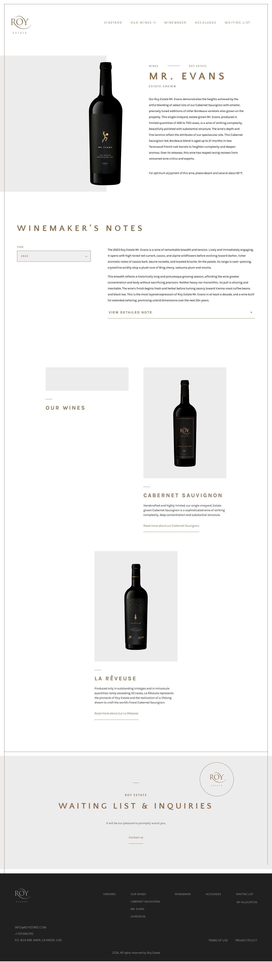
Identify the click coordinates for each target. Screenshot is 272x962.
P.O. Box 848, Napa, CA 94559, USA (38, 941)
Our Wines (143, 23)
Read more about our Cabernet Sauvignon (171, 526)
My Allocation (247, 903)
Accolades (205, 23)
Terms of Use (218, 941)
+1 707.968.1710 (24, 934)
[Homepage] (21, 25)
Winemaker (175, 23)
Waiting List (238, 23)
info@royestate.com (30, 928)
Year (20, 248)
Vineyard (113, 23)
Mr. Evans (137, 909)
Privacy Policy (246, 941)
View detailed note (181, 313)
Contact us (136, 838)
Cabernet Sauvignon (145, 902)
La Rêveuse (138, 917)
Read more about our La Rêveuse (116, 714)
